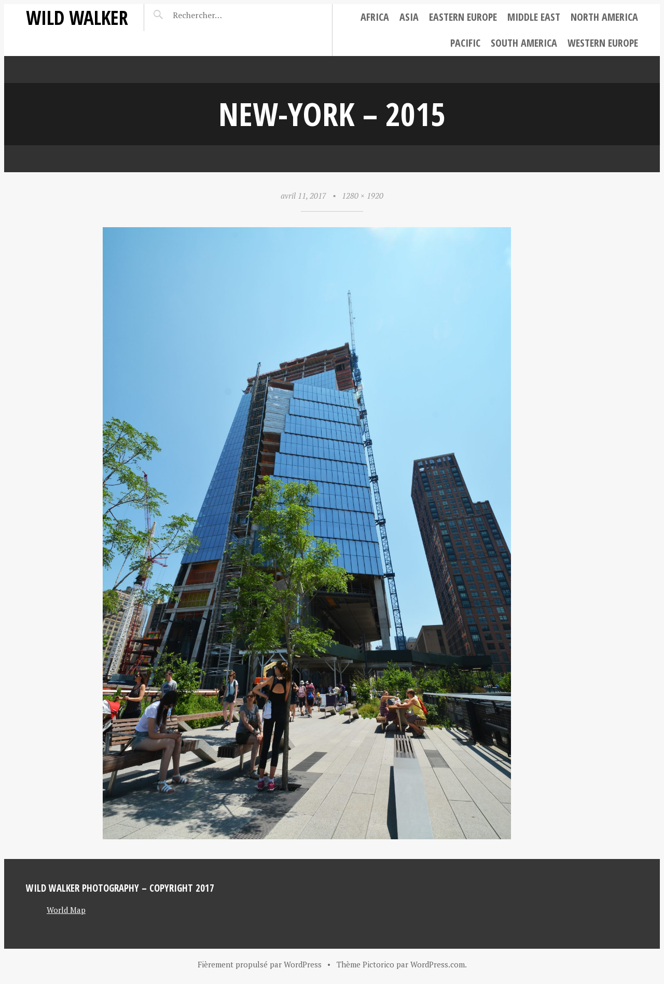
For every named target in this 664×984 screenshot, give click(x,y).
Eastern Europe (463, 17)
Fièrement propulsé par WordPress (260, 964)
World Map (66, 910)
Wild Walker (77, 17)
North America (604, 17)
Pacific (465, 43)
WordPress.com (437, 964)
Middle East (533, 17)
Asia (409, 17)
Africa (375, 17)
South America (524, 43)
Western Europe (603, 43)
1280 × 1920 (362, 195)
